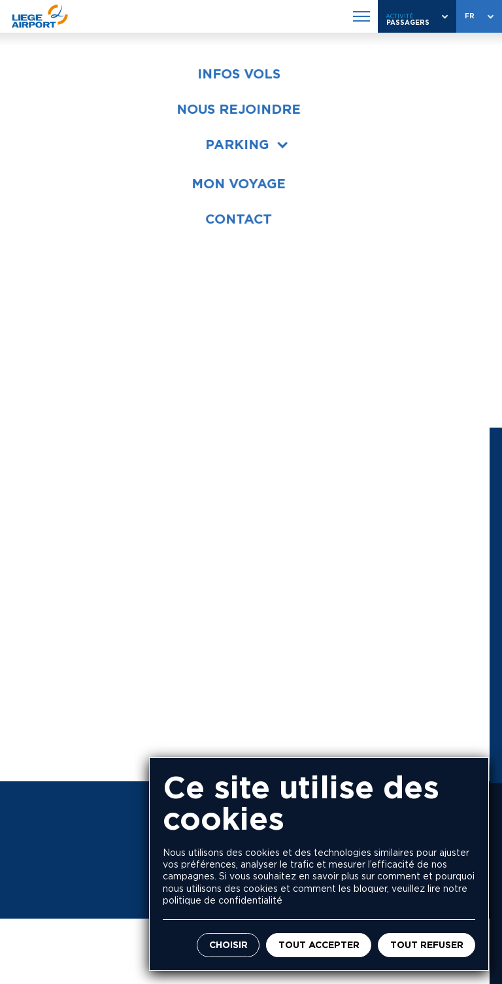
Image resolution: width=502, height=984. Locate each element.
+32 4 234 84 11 (134, 631)
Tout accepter (319, 945)
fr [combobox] (470, 16)
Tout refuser (426, 945)
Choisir (228, 945)
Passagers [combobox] (407, 22)
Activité (399, 16)
